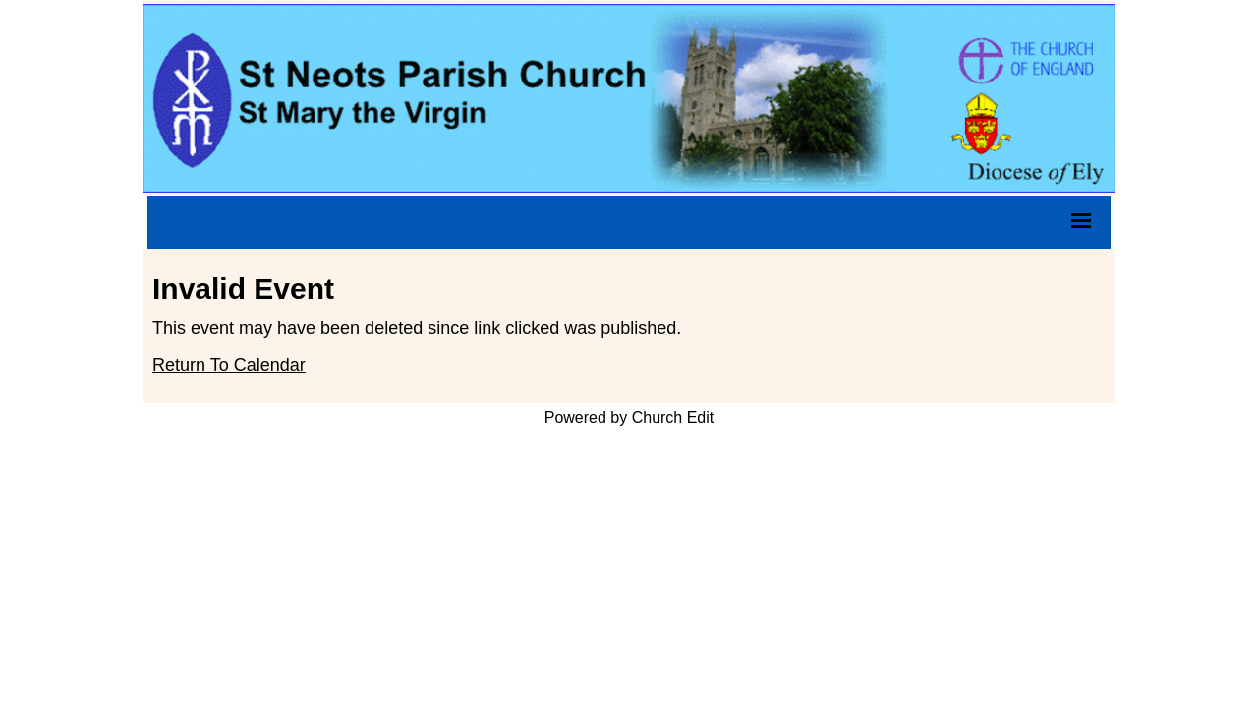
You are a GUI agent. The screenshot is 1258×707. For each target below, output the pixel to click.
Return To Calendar (229, 365)
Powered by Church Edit (629, 417)
